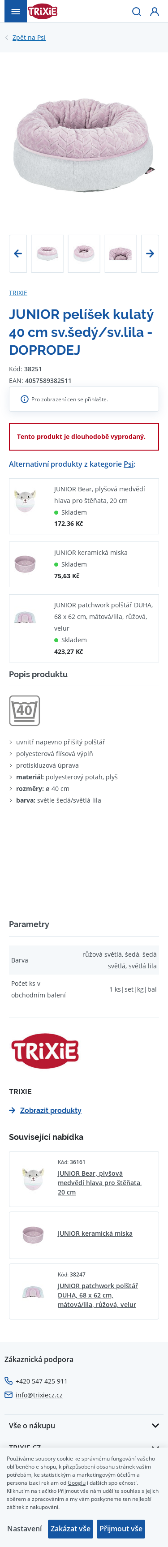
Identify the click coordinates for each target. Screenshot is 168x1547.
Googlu (77, 1482)
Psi (29, 37)
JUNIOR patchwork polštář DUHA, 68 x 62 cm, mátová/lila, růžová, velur (103, 616)
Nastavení (24, 1529)
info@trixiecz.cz (39, 1394)
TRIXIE (18, 292)
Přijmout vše (120, 1529)
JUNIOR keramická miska (91, 552)
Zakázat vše (70, 1529)
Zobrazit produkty (45, 1110)
